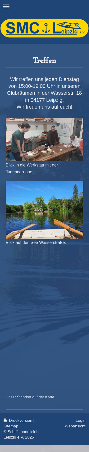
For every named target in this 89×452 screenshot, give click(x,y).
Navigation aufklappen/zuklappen (44, 6)
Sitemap (11, 426)
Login (80, 420)
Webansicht (75, 426)
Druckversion (18, 420)
